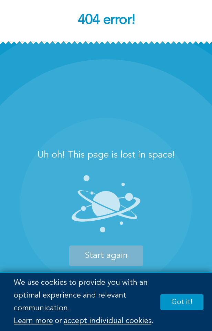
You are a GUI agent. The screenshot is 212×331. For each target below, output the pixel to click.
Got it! (181, 302)
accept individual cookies (107, 321)
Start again (106, 255)
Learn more (33, 321)
